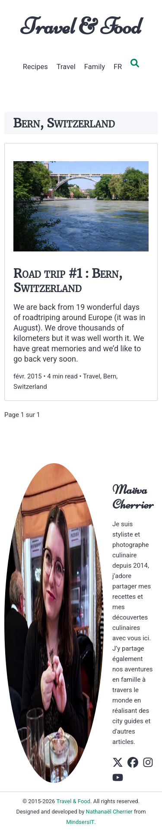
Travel (66, 67)
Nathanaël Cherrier (109, 811)
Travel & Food (81, 26)
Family (94, 67)
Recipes (35, 67)
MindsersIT (80, 822)
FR (118, 67)
